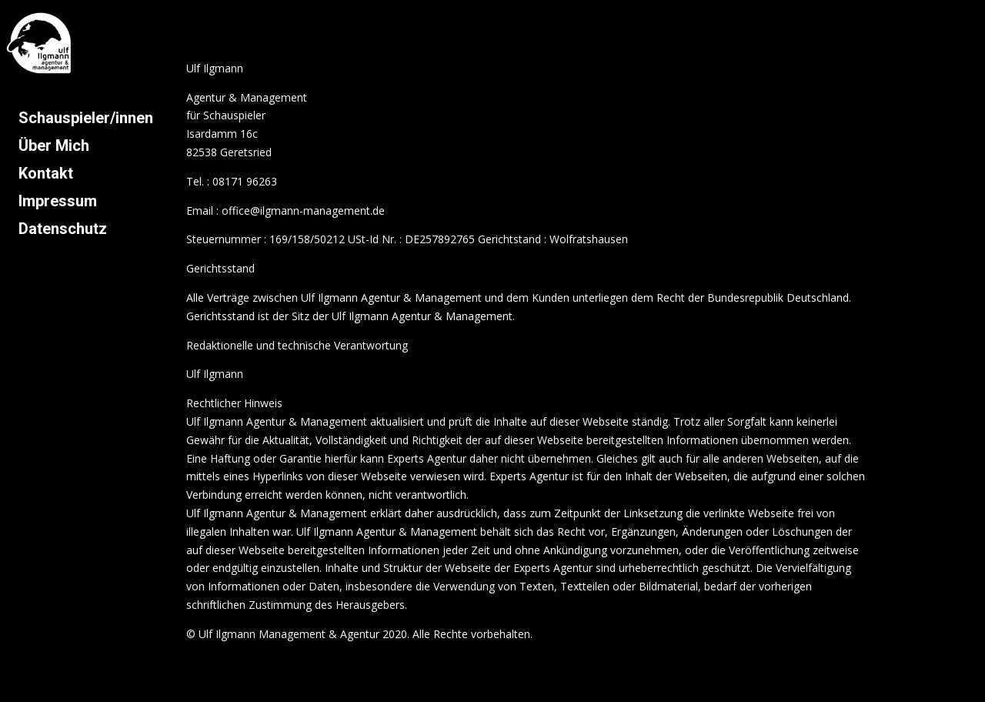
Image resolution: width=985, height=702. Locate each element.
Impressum (57, 201)
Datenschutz (62, 228)
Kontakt (45, 173)
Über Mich (53, 145)
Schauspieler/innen (85, 118)
